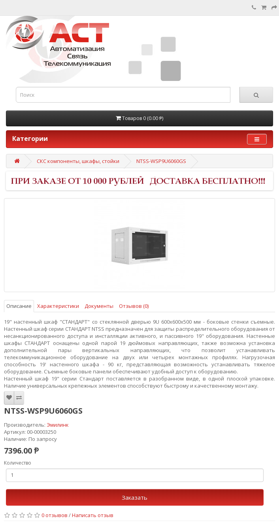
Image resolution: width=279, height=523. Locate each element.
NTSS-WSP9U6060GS (161, 161)
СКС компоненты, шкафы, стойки (78, 161)
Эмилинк (58, 424)
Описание (19, 305)
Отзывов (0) (134, 305)
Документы (99, 305)
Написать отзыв (92, 515)
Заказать (134, 497)
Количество (17, 462)
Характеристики (58, 305)
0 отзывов (54, 515)
